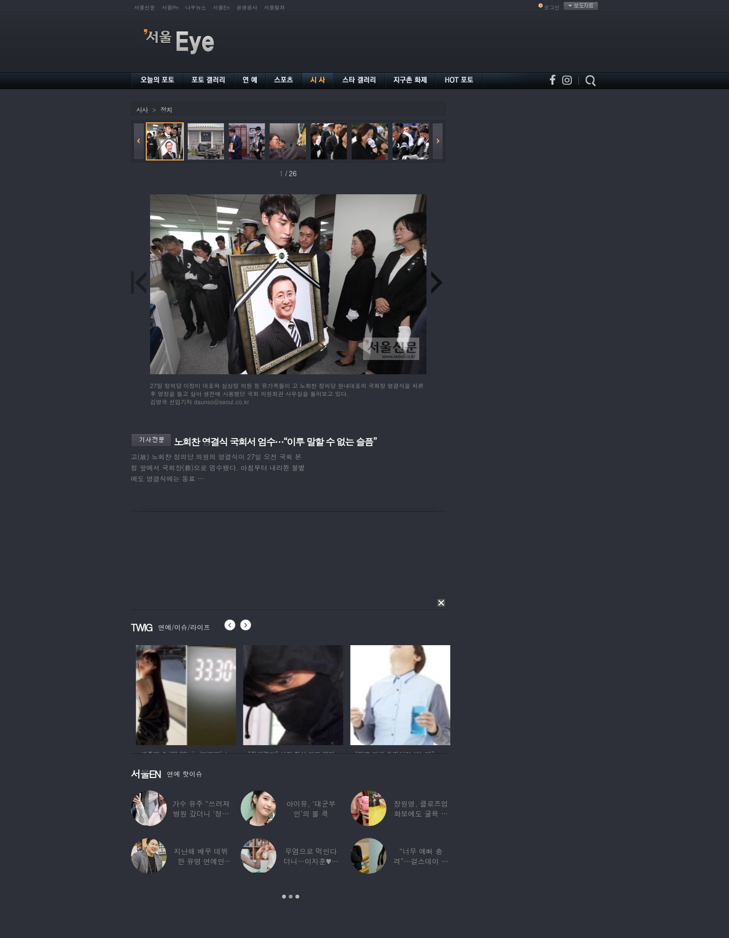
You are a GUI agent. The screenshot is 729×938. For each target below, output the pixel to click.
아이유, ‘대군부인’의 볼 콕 (310, 808)
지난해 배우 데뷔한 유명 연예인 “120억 (200, 861)
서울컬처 (274, 7)
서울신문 (144, 7)
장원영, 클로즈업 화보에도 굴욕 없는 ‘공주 (421, 813)
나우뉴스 (195, 7)
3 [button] (297, 896)
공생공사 (246, 7)
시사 (142, 109)
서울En (221, 7)
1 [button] (284, 896)
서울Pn (170, 7)
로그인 (552, 7)
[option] (171, 693)
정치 (166, 109)
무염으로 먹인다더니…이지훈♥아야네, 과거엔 (310, 861)
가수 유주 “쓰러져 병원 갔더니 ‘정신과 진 (200, 813)
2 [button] (291, 896)
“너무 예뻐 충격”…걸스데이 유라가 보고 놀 (420, 861)
